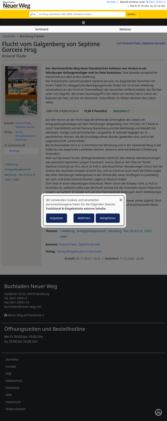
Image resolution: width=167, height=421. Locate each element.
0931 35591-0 (157, 2)
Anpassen (56, 218)
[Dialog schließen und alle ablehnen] (121, 197)
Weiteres (125, 29)
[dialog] (83, 210)
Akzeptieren (108, 218)
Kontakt (111, 2)
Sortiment (41, 29)
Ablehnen (84, 218)
